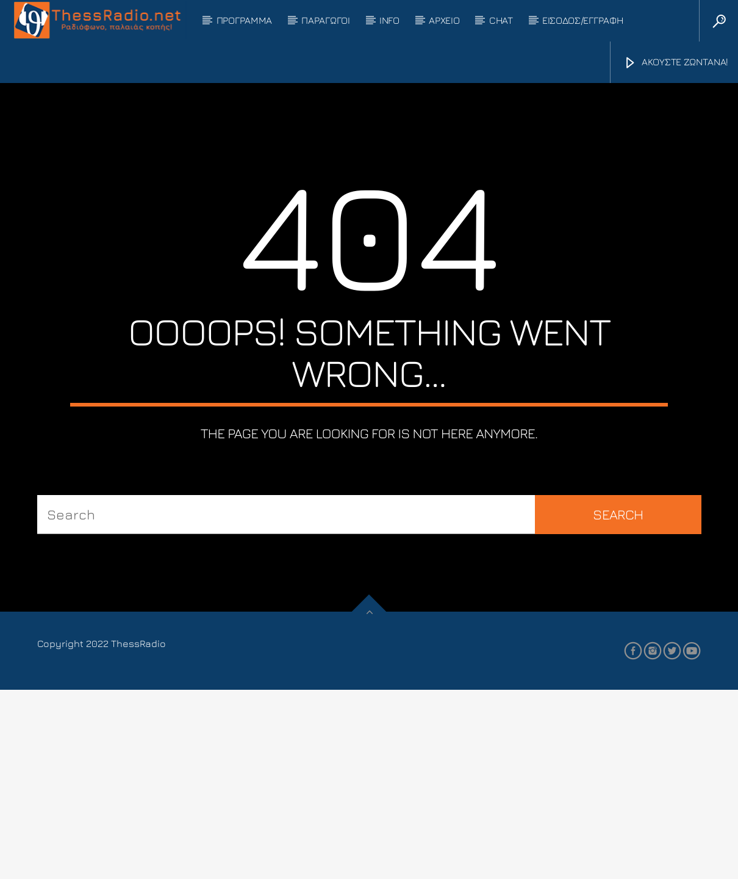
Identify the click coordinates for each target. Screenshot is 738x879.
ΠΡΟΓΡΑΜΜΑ (244, 20)
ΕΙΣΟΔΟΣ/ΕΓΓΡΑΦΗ (582, 20)
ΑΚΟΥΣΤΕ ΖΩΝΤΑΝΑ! (675, 63)
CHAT (501, 20)
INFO (389, 20)
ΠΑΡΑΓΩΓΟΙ (325, 20)
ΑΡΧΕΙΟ (444, 20)
